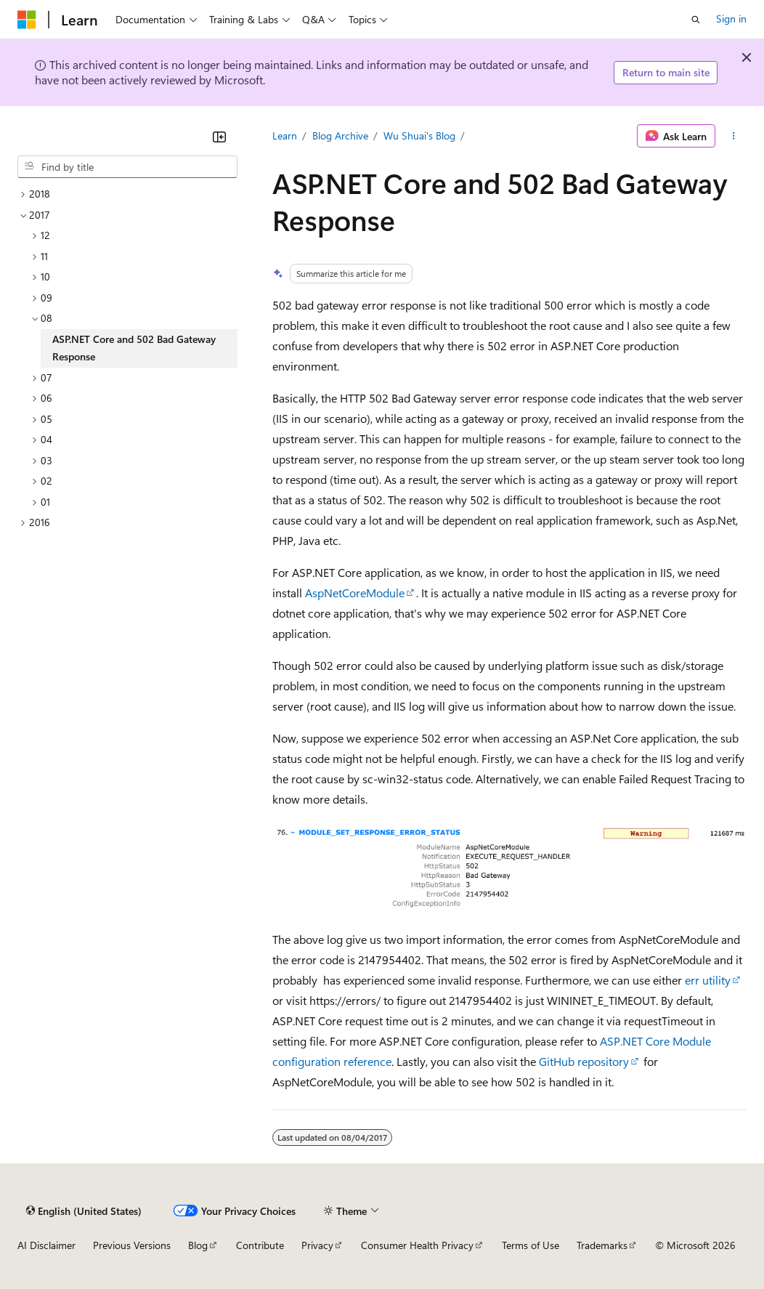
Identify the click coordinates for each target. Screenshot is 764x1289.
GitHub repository (584, 1061)
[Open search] (695, 20)
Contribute (260, 1245)
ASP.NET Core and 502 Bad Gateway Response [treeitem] (134, 348)
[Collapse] (219, 137)
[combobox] (127, 167)
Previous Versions (132, 1245)
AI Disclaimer (46, 1245)
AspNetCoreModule (355, 592)
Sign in (731, 18)
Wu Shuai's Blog (419, 135)
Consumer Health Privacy (417, 1245)
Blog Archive (340, 135)
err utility (708, 979)
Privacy (317, 1245)
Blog (198, 1245)
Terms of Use (530, 1245)
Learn (284, 135)
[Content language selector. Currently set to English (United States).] (83, 1210)
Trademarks (602, 1245)
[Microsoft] (26, 19)
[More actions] (734, 136)
